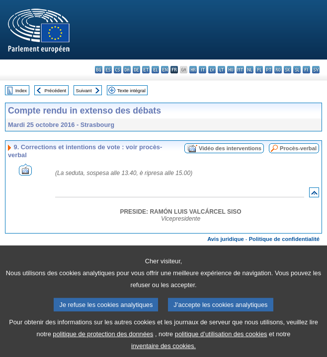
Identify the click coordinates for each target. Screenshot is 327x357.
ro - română (278, 69)
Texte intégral (131, 90)
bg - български (98, 69)
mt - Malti (240, 69)
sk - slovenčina (287, 69)
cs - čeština (117, 69)
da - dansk (127, 69)
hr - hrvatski (193, 69)
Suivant (84, 90)
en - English (164, 69)
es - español (108, 69)
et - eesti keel (146, 69)
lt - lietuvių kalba (221, 69)
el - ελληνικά (155, 69)
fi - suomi (306, 69)
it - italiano (202, 69)
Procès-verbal (298, 148)
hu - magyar (231, 69)
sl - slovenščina (297, 69)
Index (21, 90)
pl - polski (259, 69)
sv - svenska (316, 69)
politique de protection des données (103, 342)
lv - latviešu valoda (212, 69)
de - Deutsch (136, 69)
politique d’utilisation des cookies (221, 342)
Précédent (56, 90)
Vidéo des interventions (230, 148)
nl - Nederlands (249, 69)
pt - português (268, 69)
